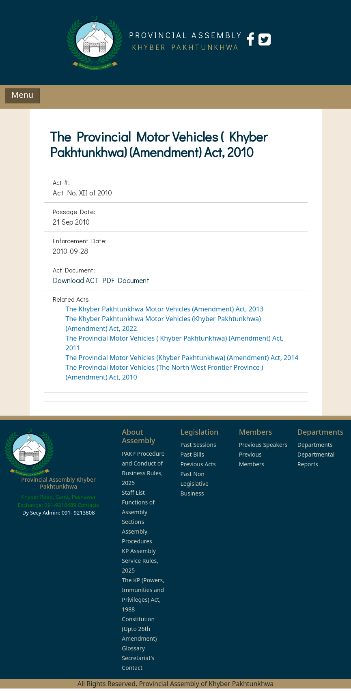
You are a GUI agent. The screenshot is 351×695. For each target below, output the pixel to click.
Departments (315, 444)
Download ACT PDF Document (101, 280)
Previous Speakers (263, 444)
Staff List (133, 492)
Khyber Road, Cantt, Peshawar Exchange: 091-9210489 (57, 500)
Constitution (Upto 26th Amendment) (139, 628)
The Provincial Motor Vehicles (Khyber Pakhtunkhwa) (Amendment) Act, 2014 (182, 357)
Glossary (133, 648)
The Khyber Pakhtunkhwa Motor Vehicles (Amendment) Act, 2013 (165, 309)
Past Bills (192, 454)
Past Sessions (198, 444)
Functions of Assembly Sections (138, 512)
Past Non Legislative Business (194, 483)
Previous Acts (197, 464)
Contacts (88, 504)
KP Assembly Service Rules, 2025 (140, 560)
